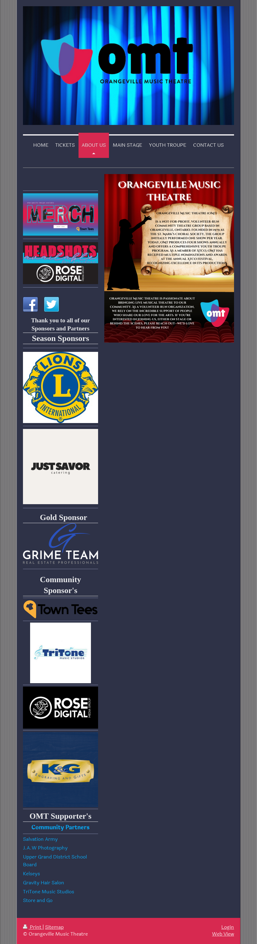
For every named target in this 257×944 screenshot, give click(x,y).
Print (33, 927)
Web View (223, 934)
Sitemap (54, 927)
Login (227, 927)
